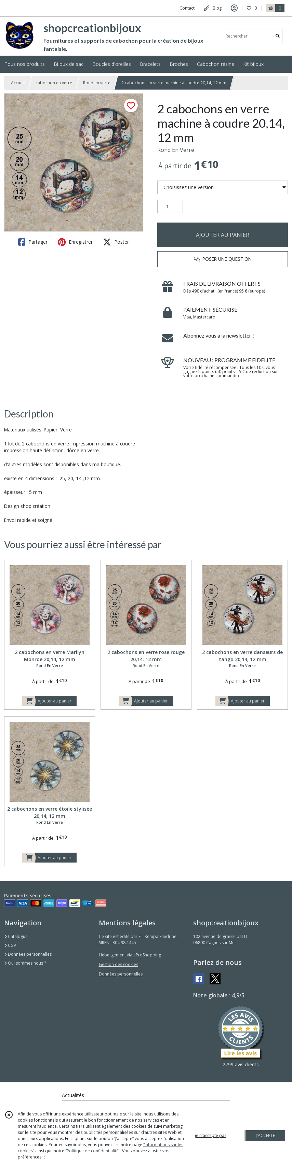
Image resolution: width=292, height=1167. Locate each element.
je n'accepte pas (210, 1135)
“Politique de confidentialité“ (92, 1151)
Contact (187, 8)
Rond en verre (96, 83)
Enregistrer (75, 242)
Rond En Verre (175, 150)
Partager (33, 242)
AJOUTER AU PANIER (222, 235)
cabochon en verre (54, 83)
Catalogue (16, 936)
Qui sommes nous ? (25, 963)
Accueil (18, 83)
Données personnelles (28, 954)
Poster (116, 242)
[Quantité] (170, 206)
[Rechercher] (277, 36)
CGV (10, 945)
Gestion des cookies (118, 964)
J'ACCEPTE (265, 1135)
